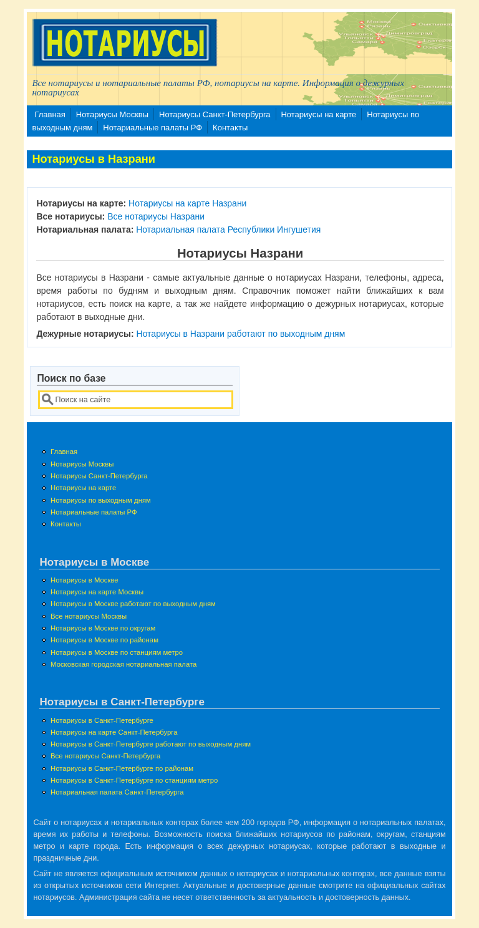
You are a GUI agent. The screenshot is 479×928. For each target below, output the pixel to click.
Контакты (230, 127)
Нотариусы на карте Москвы (97, 592)
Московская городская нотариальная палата (123, 664)
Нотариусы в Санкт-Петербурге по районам (122, 768)
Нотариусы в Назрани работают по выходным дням (241, 334)
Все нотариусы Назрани (156, 216)
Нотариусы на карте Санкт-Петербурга (114, 732)
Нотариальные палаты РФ (152, 127)
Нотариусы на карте (318, 114)
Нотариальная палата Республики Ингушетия (228, 229)
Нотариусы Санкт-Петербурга (215, 114)
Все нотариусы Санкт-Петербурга (105, 756)
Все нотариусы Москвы (89, 616)
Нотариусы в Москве (85, 580)
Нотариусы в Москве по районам (104, 640)
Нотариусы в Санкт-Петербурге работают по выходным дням (151, 744)
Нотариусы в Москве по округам (103, 628)
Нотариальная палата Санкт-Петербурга (117, 792)
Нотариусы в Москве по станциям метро (117, 652)
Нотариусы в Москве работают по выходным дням (133, 603)
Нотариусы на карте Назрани (187, 203)
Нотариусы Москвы (112, 114)
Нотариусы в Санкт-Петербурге (102, 720)
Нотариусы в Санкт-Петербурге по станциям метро (134, 780)
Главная (49, 114)
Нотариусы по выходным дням (101, 500)
